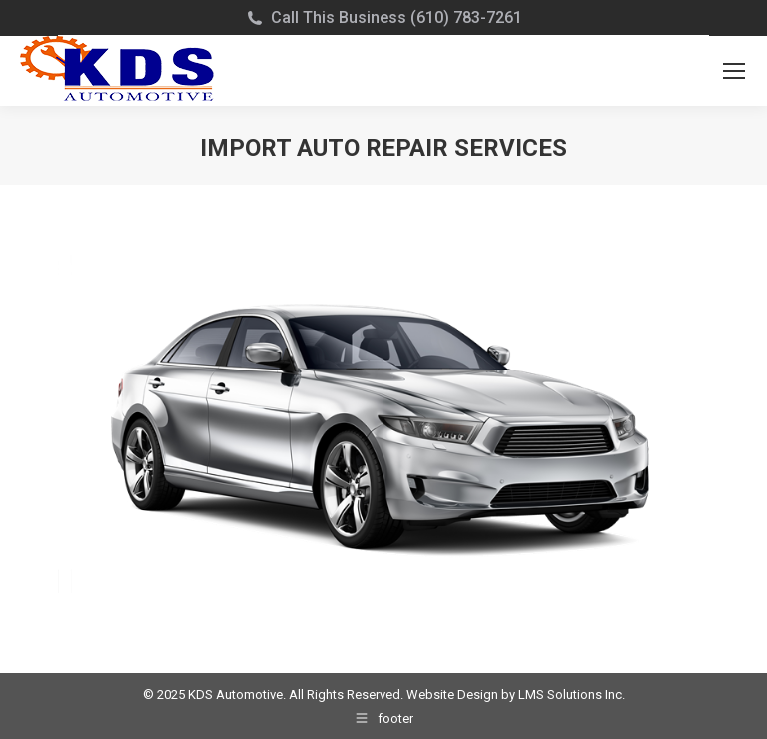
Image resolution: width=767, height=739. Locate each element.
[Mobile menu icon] (734, 71)
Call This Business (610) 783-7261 (396, 17)
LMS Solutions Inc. (571, 694)
